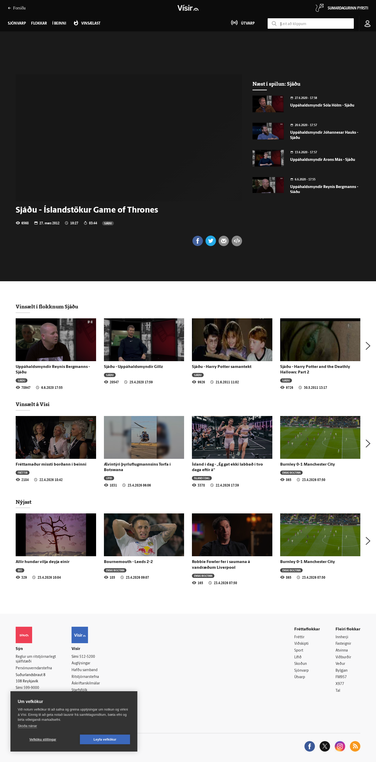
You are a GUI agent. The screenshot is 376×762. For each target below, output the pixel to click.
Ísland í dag (202, 478)
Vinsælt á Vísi (33, 404)
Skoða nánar (27, 726)
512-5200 (87, 657)
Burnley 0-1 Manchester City (307, 464)
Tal (338, 691)
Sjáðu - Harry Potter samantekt (221, 367)
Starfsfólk (79, 690)
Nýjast (23, 502)
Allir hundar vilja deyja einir (42, 562)
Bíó (20, 570)
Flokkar (39, 24)
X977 (340, 684)
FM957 (341, 677)
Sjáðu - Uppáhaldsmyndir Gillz (133, 367)
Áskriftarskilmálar (86, 683)
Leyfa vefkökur (104, 739)
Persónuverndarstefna (34, 668)
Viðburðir (343, 657)
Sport (298, 651)
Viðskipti (301, 644)
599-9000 (31, 688)
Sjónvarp (301, 671)
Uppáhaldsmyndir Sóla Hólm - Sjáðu (322, 106)
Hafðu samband (84, 670)
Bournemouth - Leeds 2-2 (128, 562)
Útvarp (299, 677)
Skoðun (300, 664)
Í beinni (59, 24)
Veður (340, 664)
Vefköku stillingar (43, 739)
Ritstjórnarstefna (85, 677)
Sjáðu (108, 223)
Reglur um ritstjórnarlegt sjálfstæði (36, 659)
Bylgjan (342, 671)
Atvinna (342, 651)
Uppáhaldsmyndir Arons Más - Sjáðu (322, 160)
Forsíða (17, 8)
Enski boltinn (291, 472)
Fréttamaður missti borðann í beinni (51, 464)
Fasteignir (343, 644)
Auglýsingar (81, 663)
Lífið (109, 478)
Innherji (342, 637)
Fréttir (22, 472)
